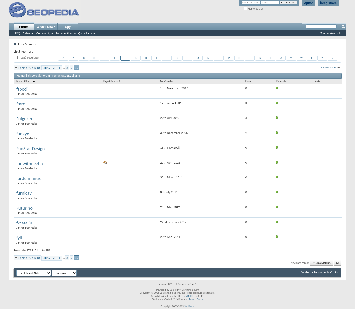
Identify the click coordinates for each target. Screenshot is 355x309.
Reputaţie (281, 81)
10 (76, 67)
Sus (338, 263)
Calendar (28, 33)
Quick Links (85, 33)
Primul (49, 68)
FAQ (17, 33)
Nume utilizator (26, 81)
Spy (68, 27)
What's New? (46, 27)
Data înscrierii (167, 81)
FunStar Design (30, 148)
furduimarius (28, 178)
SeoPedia (189, 306)
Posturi (248, 81)
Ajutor (308, 3)
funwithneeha (29, 163)
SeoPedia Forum (311, 272)
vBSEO (189, 296)
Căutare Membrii (328, 67)
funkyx (22, 134)
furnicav (24, 193)
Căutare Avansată (330, 33)
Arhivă (328, 272)
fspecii (22, 89)
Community (43, 33)
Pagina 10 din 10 (29, 67)
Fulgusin (24, 118)
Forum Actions (64, 33)
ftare (20, 104)
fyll (19, 237)
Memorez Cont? (255, 8)
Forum (23, 27)
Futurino (24, 208)
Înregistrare (328, 3)
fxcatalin (24, 223)
